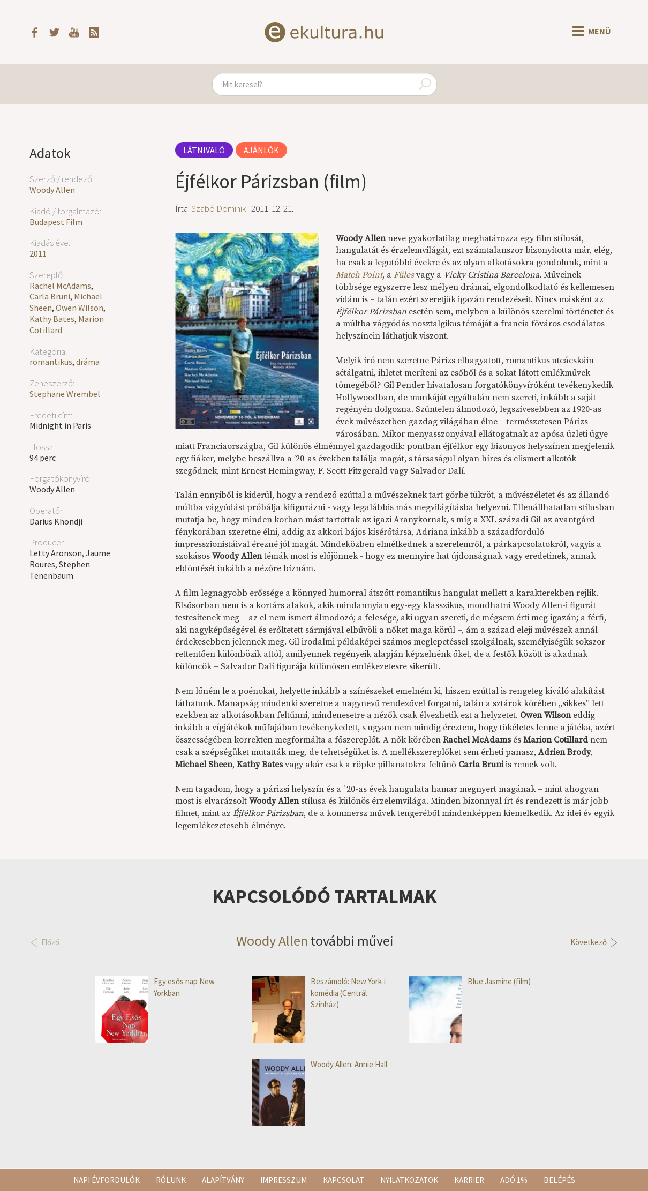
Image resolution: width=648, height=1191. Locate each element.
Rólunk (171, 1180)
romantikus (50, 361)
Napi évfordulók (106, 1180)
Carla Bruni (49, 296)
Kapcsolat (343, 1180)
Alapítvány (223, 1180)
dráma (88, 361)
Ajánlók (261, 150)
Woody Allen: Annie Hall (319, 1064)
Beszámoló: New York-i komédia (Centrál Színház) (319, 993)
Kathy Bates (51, 318)
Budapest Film (55, 221)
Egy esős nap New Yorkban (155, 987)
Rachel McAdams (60, 285)
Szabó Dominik (218, 208)
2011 (38, 253)
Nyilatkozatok (409, 1180)
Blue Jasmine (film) (470, 981)
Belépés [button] (559, 1180)
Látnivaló (204, 150)
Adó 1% (514, 1180)
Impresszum (283, 1180)
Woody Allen (52, 189)
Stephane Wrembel (64, 393)
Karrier (469, 1180)
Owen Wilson (79, 307)
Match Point (359, 274)
